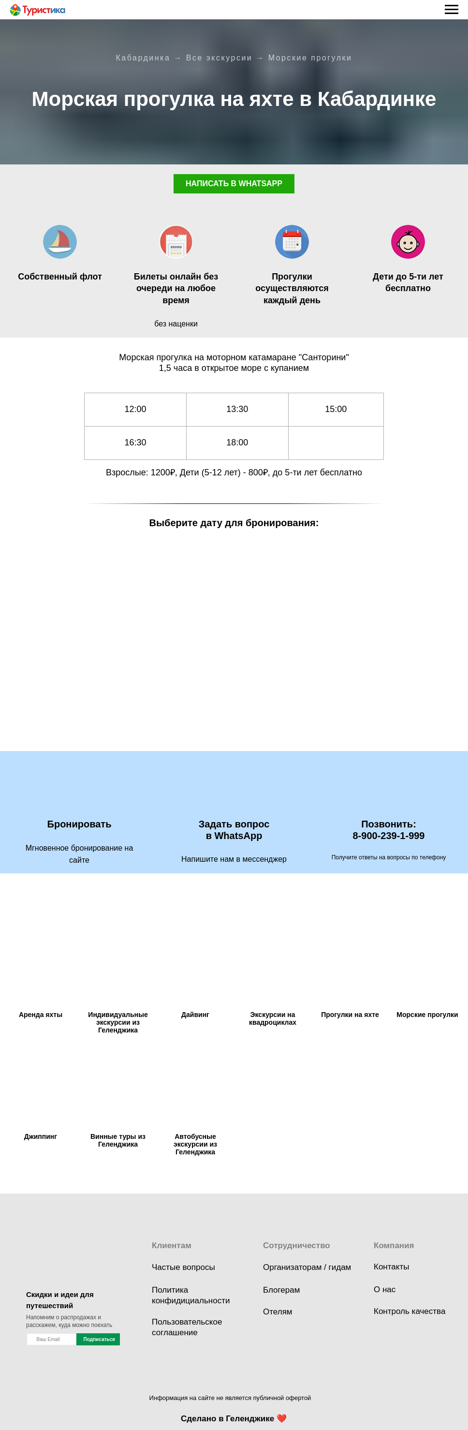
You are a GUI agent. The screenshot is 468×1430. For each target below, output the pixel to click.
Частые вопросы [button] (183, 1267)
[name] (51, 1339)
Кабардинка (143, 58)
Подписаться (99, 1339)
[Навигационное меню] (451, 10)
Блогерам (281, 1290)
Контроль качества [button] (409, 1311)
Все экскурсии (219, 58)
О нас (384, 1289)
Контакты (391, 1266)
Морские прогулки (310, 58)
